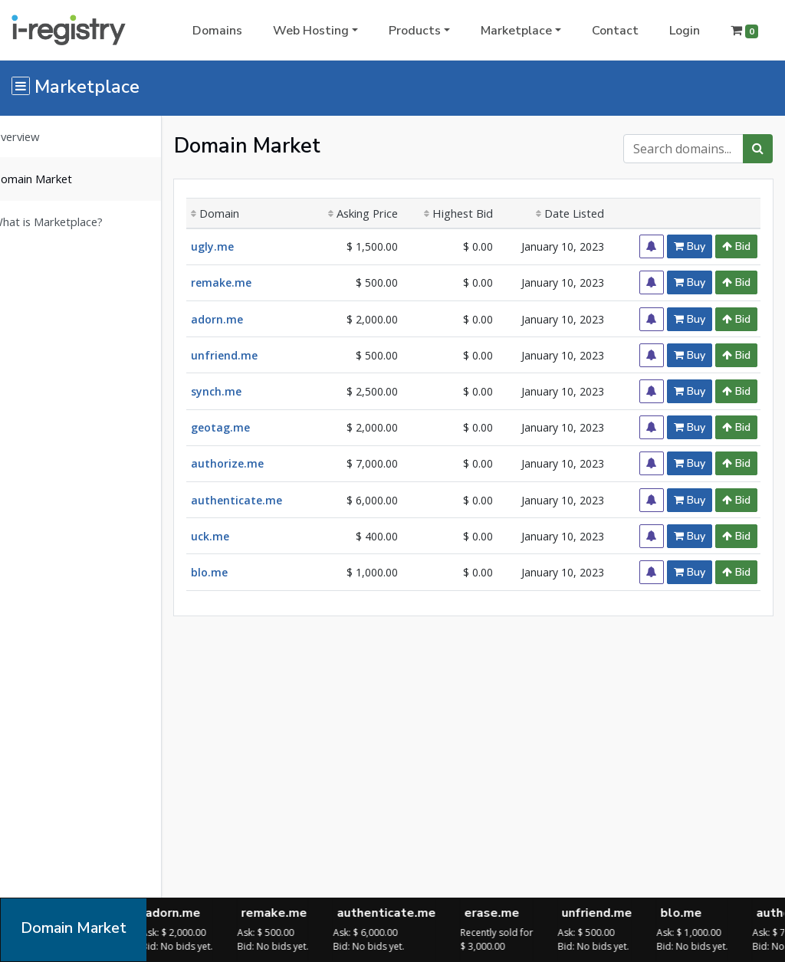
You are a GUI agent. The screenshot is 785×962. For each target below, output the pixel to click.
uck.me (233, 536)
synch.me (239, 391)
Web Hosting (311, 30)
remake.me (244, 282)
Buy (689, 246)
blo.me (232, 572)
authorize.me (250, 463)
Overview (39, 136)
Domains (217, 30)
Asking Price (377, 213)
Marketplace (516, 30)
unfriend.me (247, 355)
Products (415, 30)
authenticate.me (259, 500)
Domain (238, 213)
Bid (736, 246)
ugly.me (235, 246)
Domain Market (55, 178)
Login (684, 30)
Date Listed (576, 213)
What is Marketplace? (70, 221)
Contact (615, 30)
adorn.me (240, 319)
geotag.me (243, 427)
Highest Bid (469, 213)
